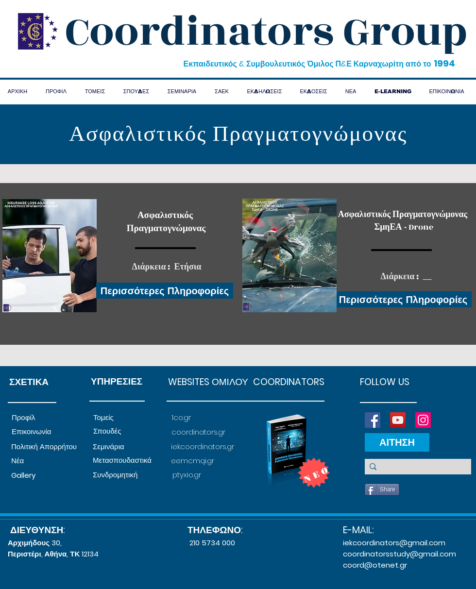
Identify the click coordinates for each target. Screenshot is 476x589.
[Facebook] (372, 420)
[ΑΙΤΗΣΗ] (397, 442)
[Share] (382, 489)
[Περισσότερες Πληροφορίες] (164, 291)
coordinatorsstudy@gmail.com (399, 554)
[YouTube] (398, 420)
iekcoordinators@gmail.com (394, 543)
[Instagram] (423, 420)
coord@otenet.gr (375, 565)
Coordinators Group (266, 32)
